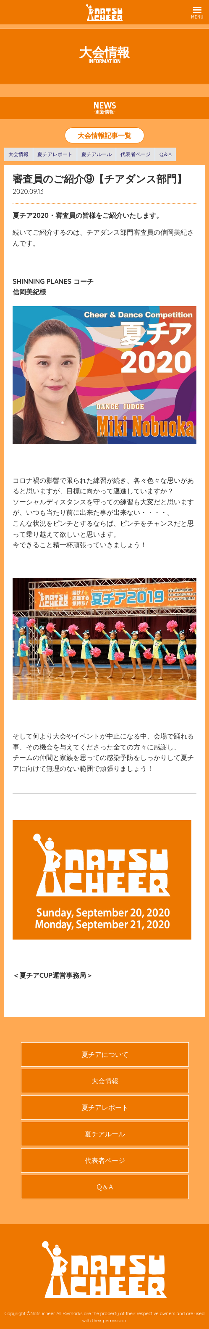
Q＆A (165, 154)
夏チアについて (104, 1054)
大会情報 (18, 154)
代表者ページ (135, 154)
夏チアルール (96, 154)
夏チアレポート (55, 154)
